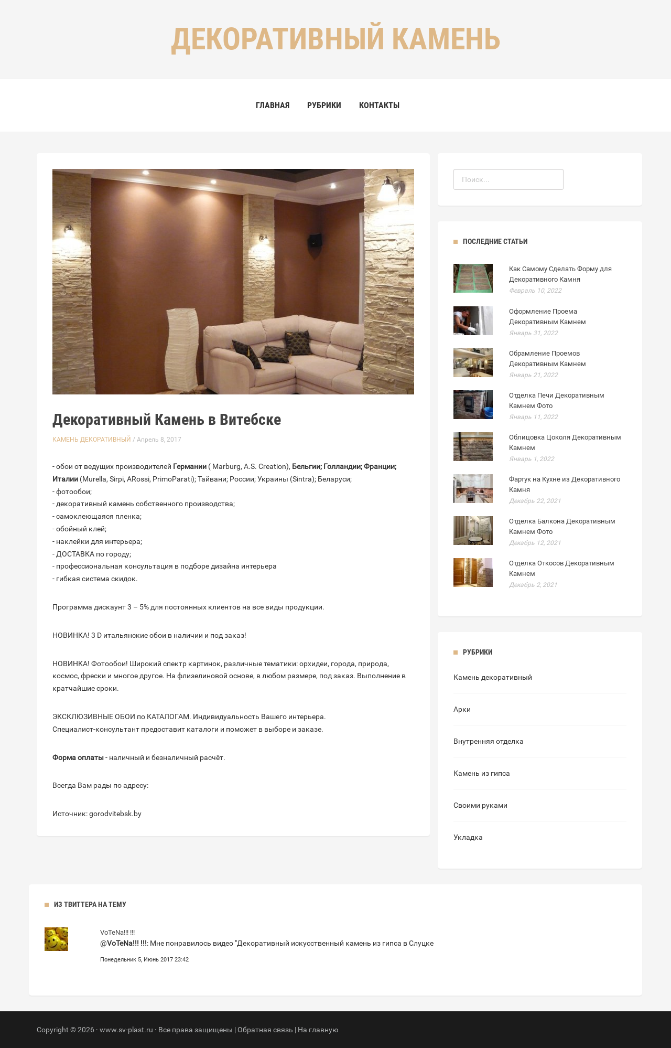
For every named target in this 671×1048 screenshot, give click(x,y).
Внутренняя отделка (488, 741)
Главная (272, 105)
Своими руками (480, 805)
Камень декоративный (91, 439)
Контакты (379, 105)
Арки (462, 709)
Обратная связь (265, 1029)
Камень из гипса (481, 773)
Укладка (468, 837)
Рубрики (324, 105)
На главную (318, 1029)
